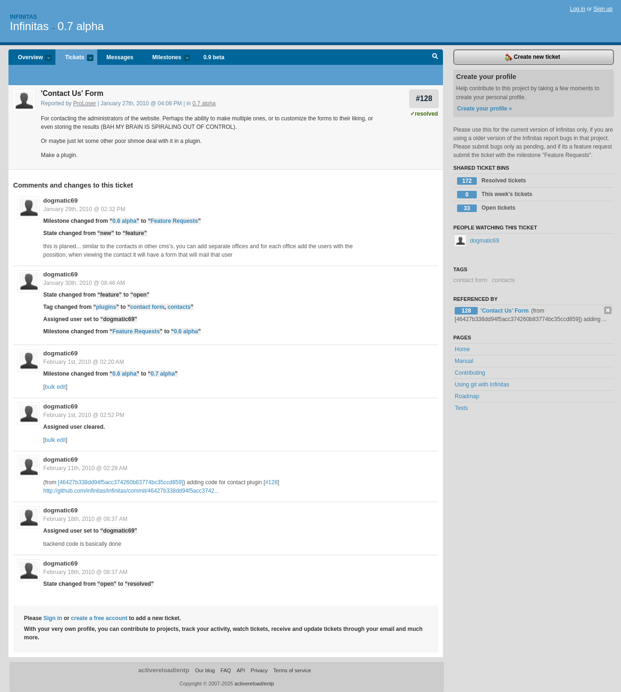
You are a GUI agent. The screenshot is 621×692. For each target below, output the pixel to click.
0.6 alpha (124, 221)
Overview (30, 58)
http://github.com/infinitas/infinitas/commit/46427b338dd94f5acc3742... (131, 491)
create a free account (99, 618)
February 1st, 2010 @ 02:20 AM (83, 362)
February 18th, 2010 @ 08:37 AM (85, 519)
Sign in (52, 618)
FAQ (226, 670)
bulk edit (55, 387)
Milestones (166, 58)
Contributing (470, 373)
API (241, 670)
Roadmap (467, 396)
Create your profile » (484, 108)
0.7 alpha (80, 26)
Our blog (205, 670)
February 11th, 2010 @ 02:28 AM (85, 468)
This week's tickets (494, 194)
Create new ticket (532, 57)
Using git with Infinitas (482, 384)
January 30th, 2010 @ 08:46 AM (84, 283)
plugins (106, 307)
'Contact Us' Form (505, 310)
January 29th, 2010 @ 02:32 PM (84, 209)
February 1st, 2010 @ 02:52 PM (83, 415)
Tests (461, 408)
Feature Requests (174, 221)
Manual (464, 361)
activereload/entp (163, 670)
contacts (178, 307)
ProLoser (84, 103)
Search (435, 57)
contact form (147, 307)
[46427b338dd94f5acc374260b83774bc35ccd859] (120, 482)
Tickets (74, 58)
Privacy (259, 670)
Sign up (603, 9)
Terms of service (292, 670)
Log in (577, 9)
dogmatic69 (60, 200)
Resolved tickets (491, 181)
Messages (120, 57)
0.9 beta (214, 57)
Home (462, 349)
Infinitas (23, 17)
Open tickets (486, 208)
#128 (424, 98)
